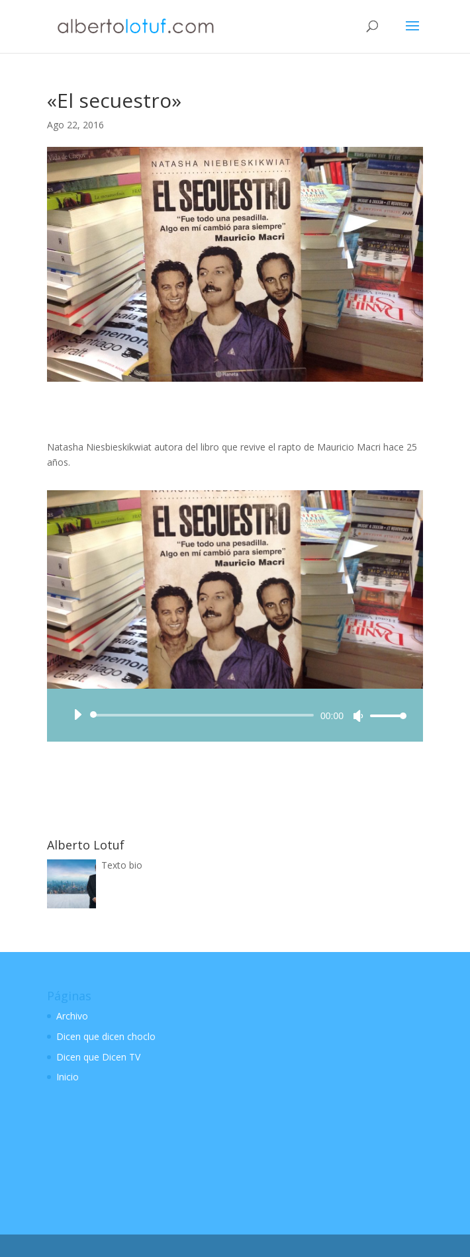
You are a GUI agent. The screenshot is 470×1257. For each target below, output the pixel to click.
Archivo (72, 1016)
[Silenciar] (358, 716)
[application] (235, 715)
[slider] (204, 715)
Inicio (67, 1076)
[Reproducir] (77, 714)
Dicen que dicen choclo (106, 1036)
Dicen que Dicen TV (98, 1057)
